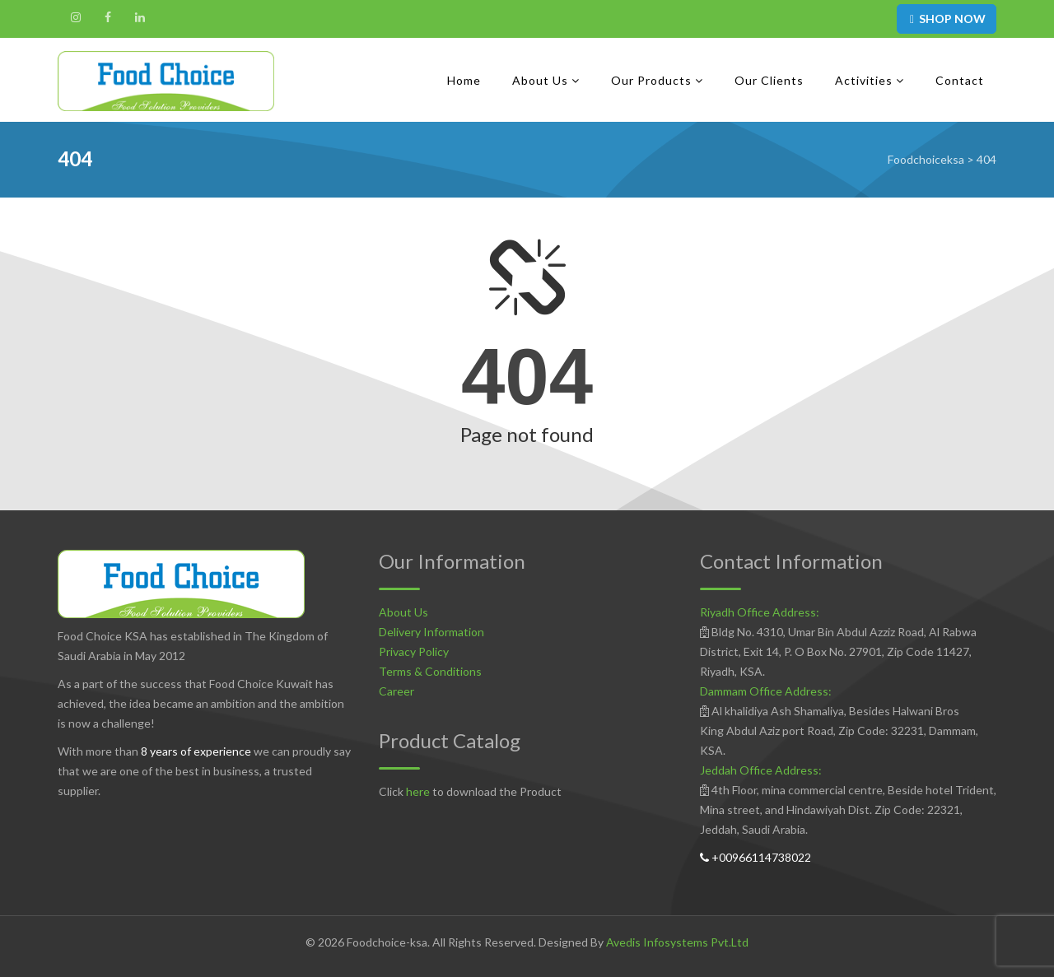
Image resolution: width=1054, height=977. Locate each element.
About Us (403, 612)
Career (396, 691)
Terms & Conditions (430, 671)
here (418, 791)
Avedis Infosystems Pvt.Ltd (677, 942)
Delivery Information (431, 632)
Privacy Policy (414, 651)
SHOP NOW (946, 18)
